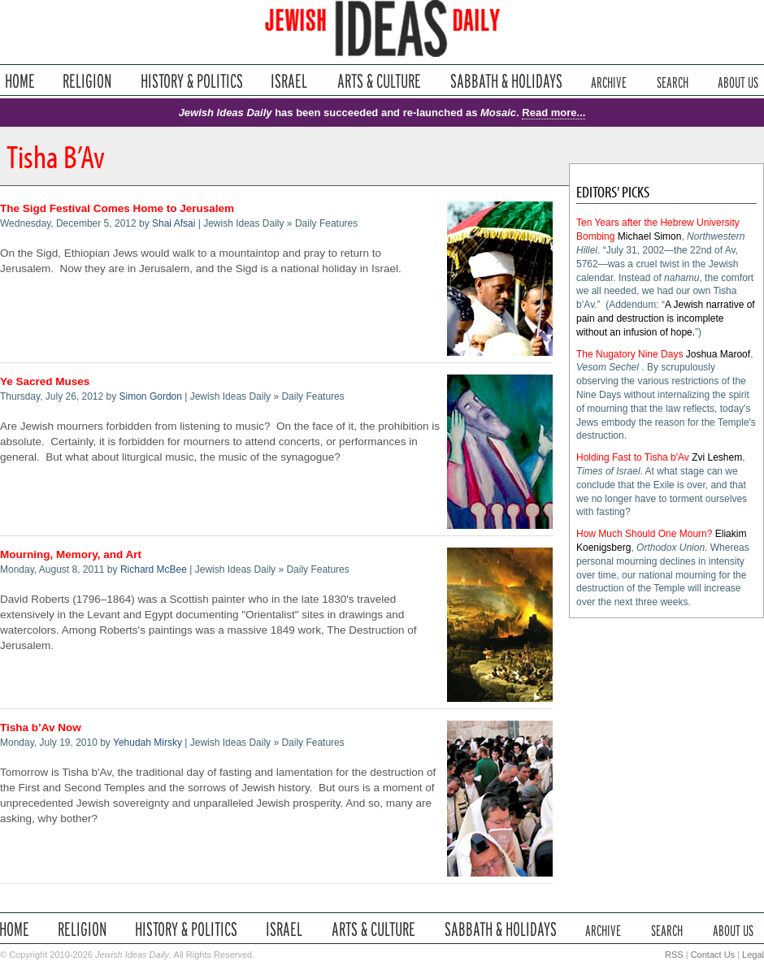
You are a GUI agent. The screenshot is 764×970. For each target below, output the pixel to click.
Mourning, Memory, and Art (70, 554)
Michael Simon (650, 236)
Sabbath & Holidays (506, 81)
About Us (738, 81)
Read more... (553, 112)
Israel (289, 81)
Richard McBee (153, 569)
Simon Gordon (150, 396)
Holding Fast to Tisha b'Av (632, 457)
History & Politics (191, 81)
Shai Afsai (173, 223)
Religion (87, 81)
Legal (753, 954)
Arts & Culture (378, 81)
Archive (609, 81)
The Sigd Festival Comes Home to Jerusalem (117, 208)
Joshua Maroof (718, 354)
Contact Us (713, 954)
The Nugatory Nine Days (629, 354)
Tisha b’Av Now (40, 727)
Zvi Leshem (717, 457)
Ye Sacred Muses (44, 381)
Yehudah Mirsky (147, 742)
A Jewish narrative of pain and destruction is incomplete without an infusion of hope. (665, 318)
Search (672, 81)
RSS (674, 954)
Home (20, 81)
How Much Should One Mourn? (644, 533)
